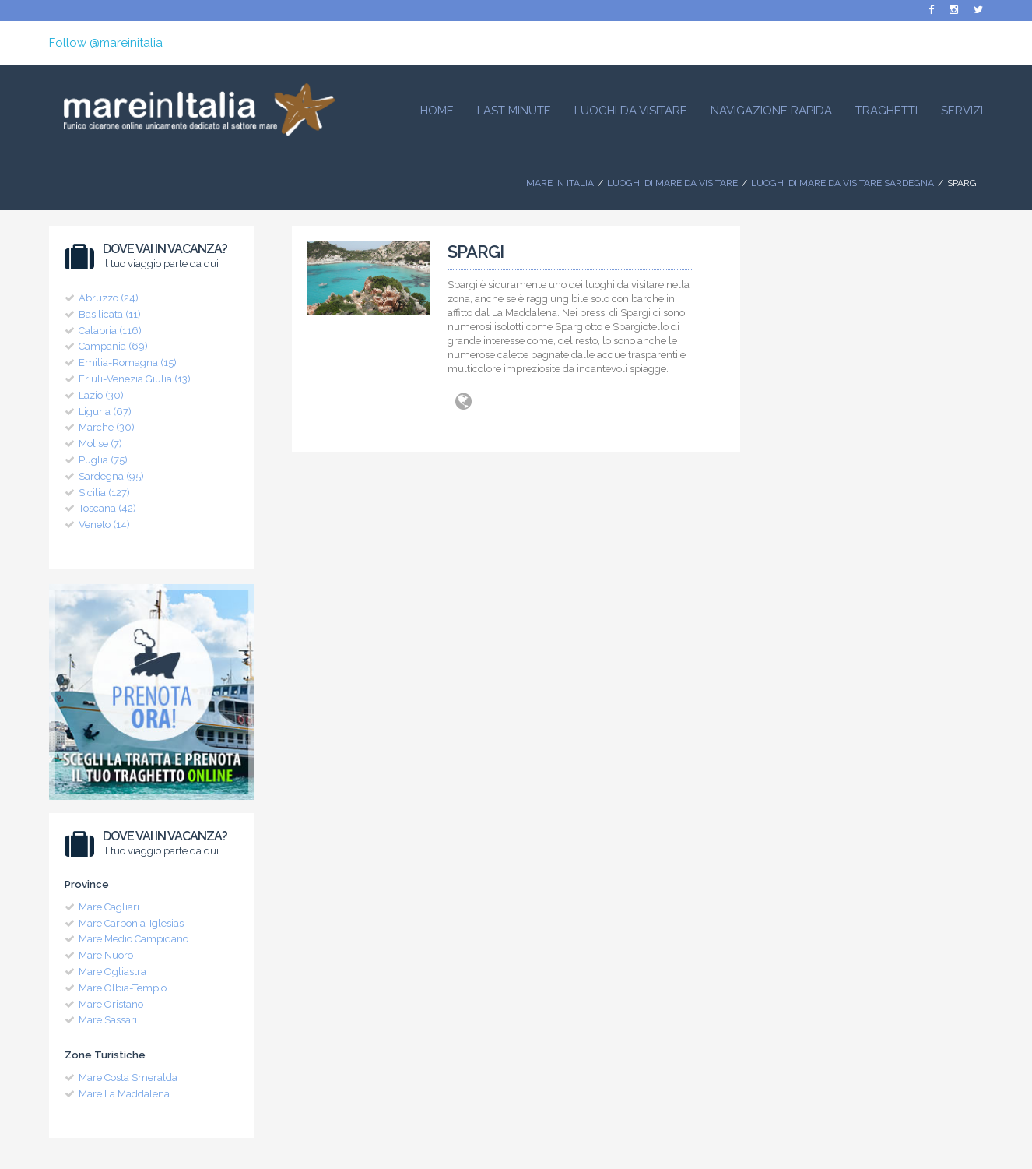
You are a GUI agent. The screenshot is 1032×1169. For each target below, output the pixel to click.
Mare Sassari (108, 1020)
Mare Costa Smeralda (128, 1077)
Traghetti (886, 111)
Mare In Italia (560, 183)
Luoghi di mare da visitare (672, 183)
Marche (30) (107, 427)
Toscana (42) (107, 508)
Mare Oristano (111, 1004)
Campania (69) (113, 346)
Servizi (962, 111)
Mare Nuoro (106, 955)
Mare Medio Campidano (133, 939)
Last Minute (514, 111)
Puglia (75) (103, 460)
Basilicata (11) (110, 314)
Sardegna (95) (111, 476)
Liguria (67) (105, 411)
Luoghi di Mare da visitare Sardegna (842, 183)
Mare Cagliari (109, 907)
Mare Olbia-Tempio (123, 988)
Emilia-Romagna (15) (128, 362)
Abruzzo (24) (109, 298)
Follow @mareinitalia (106, 43)
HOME (437, 111)
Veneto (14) (104, 524)
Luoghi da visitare (630, 111)
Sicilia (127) (104, 492)
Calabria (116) (110, 330)
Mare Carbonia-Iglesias (131, 923)
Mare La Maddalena (124, 1094)
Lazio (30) (101, 395)
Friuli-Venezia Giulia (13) (135, 379)
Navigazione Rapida (771, 111)
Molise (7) (100, 443)
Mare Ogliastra (112, 971)
